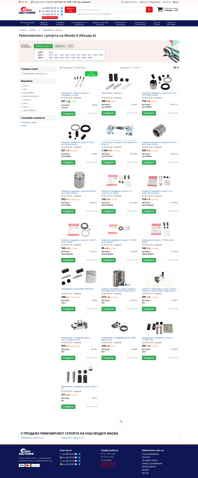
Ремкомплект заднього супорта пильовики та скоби (75, 94)
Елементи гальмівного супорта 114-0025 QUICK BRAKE (119, 241)
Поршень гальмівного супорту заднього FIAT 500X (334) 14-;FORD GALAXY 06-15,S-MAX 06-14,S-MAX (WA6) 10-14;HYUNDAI (119, 290)
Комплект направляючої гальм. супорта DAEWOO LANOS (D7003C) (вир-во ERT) (159, 290)
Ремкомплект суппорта (112, 93)
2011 (56, 55)
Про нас (145, 472)
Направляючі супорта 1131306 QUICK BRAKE (158, 241)
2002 (51, 57)
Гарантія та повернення (149, 2)
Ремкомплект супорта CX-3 (32, 438)
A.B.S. (25, 85)
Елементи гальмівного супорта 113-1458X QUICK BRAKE (157, 192)
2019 (101, 55)
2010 (51, 55)
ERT (25, 103)
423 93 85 (67, 464)
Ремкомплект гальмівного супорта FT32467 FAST (157, 339)
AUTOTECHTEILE (30, 96)
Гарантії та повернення (152, 463)
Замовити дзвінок (108, 463)
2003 (56, 57)
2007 (79, 57)
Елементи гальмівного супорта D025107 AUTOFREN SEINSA (159, 143)
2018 (95, 55)
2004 (62, 57)
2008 (84, 57)
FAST (25, 107)
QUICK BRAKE (29, 110)
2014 (73, 55)
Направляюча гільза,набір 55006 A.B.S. (77, 289)
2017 (90, 55)
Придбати (68, 113)
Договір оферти (149, 466)
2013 (68, 55)
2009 (90, 57)
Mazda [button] (60, 46)
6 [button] (70, 46)
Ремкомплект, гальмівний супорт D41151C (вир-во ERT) (75, 339)
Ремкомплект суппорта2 (34, 73)
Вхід (176, 2)
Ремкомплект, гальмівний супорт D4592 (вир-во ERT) (119, 339)
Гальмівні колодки (28, 122)
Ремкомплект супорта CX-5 (72, 438)
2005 (68, 57)
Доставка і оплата (129, 2)
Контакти (167, 2)
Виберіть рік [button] (43, 46)
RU (26, 2)
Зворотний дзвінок (50, 18)
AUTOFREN (28, 93)
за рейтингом (80, 68)
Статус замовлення (150, 454)
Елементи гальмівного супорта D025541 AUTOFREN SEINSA (78, 192)
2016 (84, 55)
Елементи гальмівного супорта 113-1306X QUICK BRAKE (117, 192)
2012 (62, 55)
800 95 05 (48, 7)
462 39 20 (48, 11)
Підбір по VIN (70, 9)
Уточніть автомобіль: (26, 46)
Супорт (24, 125)
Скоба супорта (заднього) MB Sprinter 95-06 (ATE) (119, 143)
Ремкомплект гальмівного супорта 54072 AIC (79, 387)
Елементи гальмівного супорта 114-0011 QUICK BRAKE (78, 241)
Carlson (27, 100)
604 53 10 (48, 14)
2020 (51, 52)
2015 (79, 55)
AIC (24, 89)
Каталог (145, 469)
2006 (73, 57)
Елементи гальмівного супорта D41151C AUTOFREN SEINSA (159, 94)
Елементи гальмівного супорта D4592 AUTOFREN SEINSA (77, 143)
